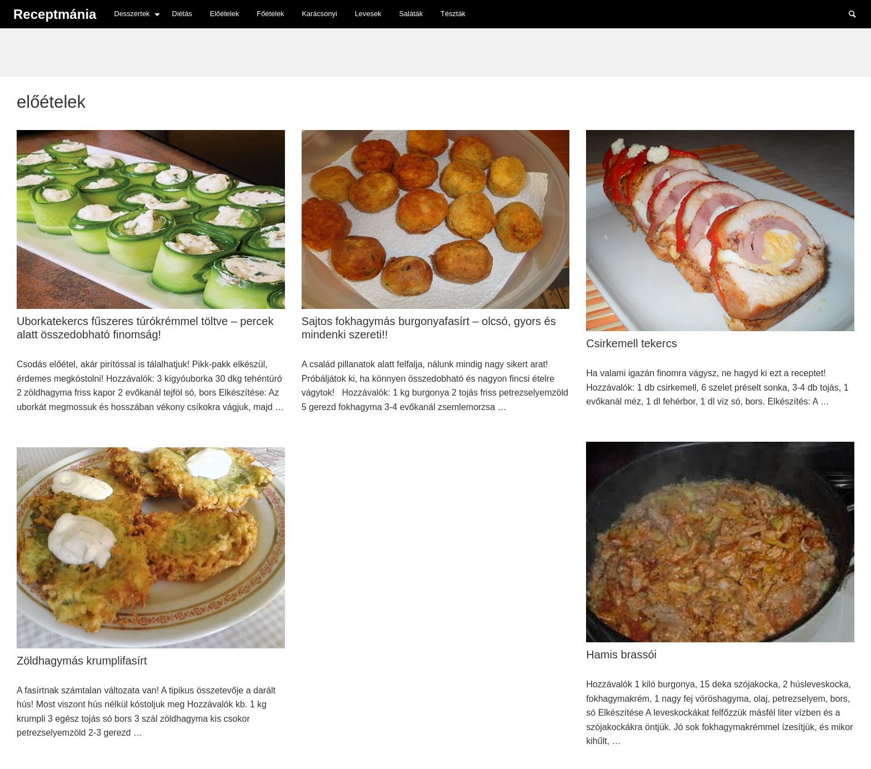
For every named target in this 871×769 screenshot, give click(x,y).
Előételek (224, 13)
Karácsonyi (319, 13)
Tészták (452, 13)
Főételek (270, 13)
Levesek (368, 13)
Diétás (182, 13)
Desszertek (131, 13)
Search (858, 13)
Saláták (411, 13)
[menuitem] (134, 14)
